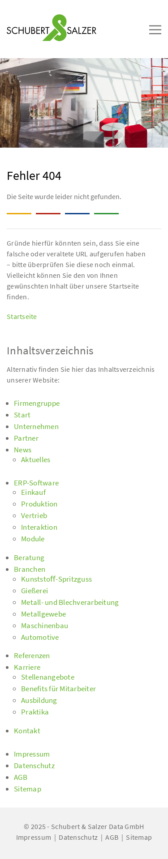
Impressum (33, 837)
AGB (111, 837)
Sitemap (139, 837)
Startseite (22, 316)
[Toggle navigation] (20, 9)
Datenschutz (78, 837)
